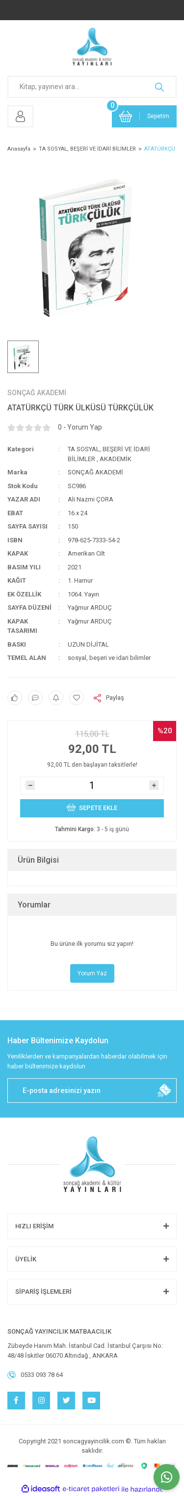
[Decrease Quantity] (30, 785)
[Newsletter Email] (92, 1090)
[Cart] (144, 116)
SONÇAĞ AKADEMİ (36, 393)
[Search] (92, 87)
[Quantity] (92, 785)
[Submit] (164, 1090)
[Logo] (92, 46)
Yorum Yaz (92, 973)
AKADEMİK (115, 459)
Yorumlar (34, 904)
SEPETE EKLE (92, 807)
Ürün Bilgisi (38, 860)
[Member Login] (20, 116)
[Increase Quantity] (153, 785)
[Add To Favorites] (76, 697)
